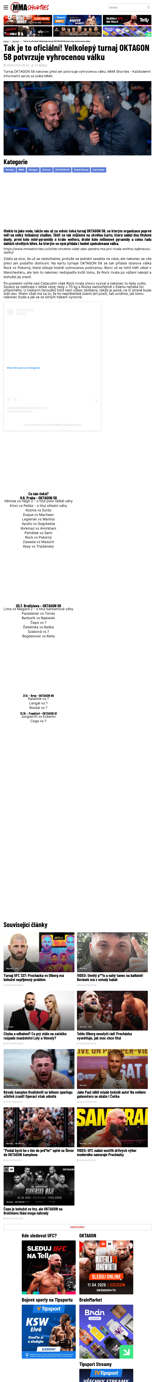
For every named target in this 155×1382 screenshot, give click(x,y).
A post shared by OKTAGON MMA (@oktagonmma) (52, 425)
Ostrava (53, 170)
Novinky (17, 41)
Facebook (65, 1324)
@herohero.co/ (42, 1312)
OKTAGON (19, 1056)
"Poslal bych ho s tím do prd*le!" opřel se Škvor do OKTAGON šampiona (23, 1067)
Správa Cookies (66, 1377)
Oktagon (37, 170)
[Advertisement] (77, 202)
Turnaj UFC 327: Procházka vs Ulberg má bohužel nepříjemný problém (26, 968)
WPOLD (43, 66)
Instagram (91, 1324)
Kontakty (102, 1343)
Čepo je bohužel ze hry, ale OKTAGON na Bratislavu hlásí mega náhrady (125, 1067)
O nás (50, 1350)
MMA (24, 170)
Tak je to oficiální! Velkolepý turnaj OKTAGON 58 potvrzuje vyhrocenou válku (62, 41)
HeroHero (65, 1350)
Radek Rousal (92, 170)
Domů (6, 41)
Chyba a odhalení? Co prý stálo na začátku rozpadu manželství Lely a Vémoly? (127, 968)
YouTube (117, 1324)
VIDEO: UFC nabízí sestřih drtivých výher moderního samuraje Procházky (73, 1067)
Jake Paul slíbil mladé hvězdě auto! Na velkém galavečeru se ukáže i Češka (127, 1018)
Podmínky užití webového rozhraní (38, 1377)
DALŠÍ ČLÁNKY (77, 1086)
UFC (17, 956)
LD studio (130, 1377)
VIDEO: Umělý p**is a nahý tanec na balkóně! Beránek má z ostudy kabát (76, 968)
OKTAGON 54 (71, 170)
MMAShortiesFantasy (92, 1350)
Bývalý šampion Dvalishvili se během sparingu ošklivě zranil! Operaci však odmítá (76, 1018)
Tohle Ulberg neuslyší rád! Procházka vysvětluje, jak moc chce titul (26, 1018)
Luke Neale (112, 170)
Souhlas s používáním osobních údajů (95, 1377)
